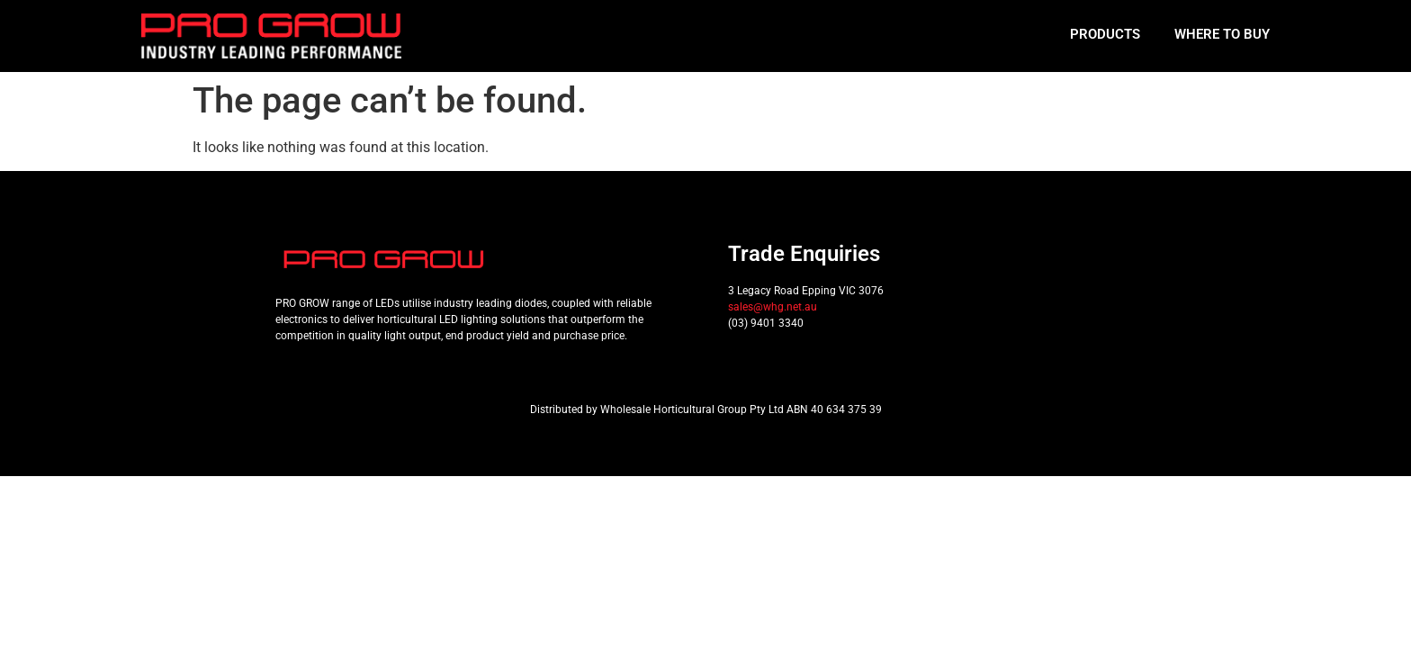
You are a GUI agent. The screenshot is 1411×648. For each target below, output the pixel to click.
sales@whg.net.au (772, 307)
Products (1105, 34)
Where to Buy (1222, 34)
